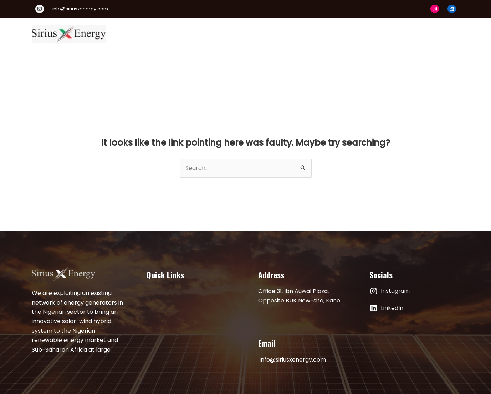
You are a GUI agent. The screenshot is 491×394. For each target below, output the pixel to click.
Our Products (243, 34)
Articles (398, 34)
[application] (325, 34)
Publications (358, 34)
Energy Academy (301, 34)
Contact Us (437, 34)
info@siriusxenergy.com (293, 360)
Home (166, 34)
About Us (199, 34)
